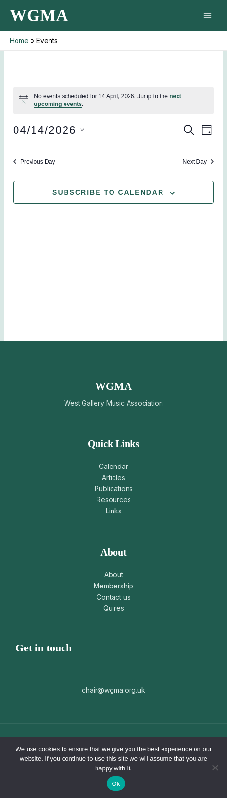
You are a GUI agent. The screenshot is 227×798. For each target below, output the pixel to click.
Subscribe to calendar (108, 192)
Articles (113, 477)
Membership (113, 586)
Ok (116, 783)
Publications (114, 488)
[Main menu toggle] (207, 16)
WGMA (39, 15)
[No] (215, 767)
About (113, 575)
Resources (114, 500)
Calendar (113, 466)
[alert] (113, 100)
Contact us (113, 597)
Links (114, 511)
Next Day (198, 161)
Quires (113, 608)
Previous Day (34, 161)
